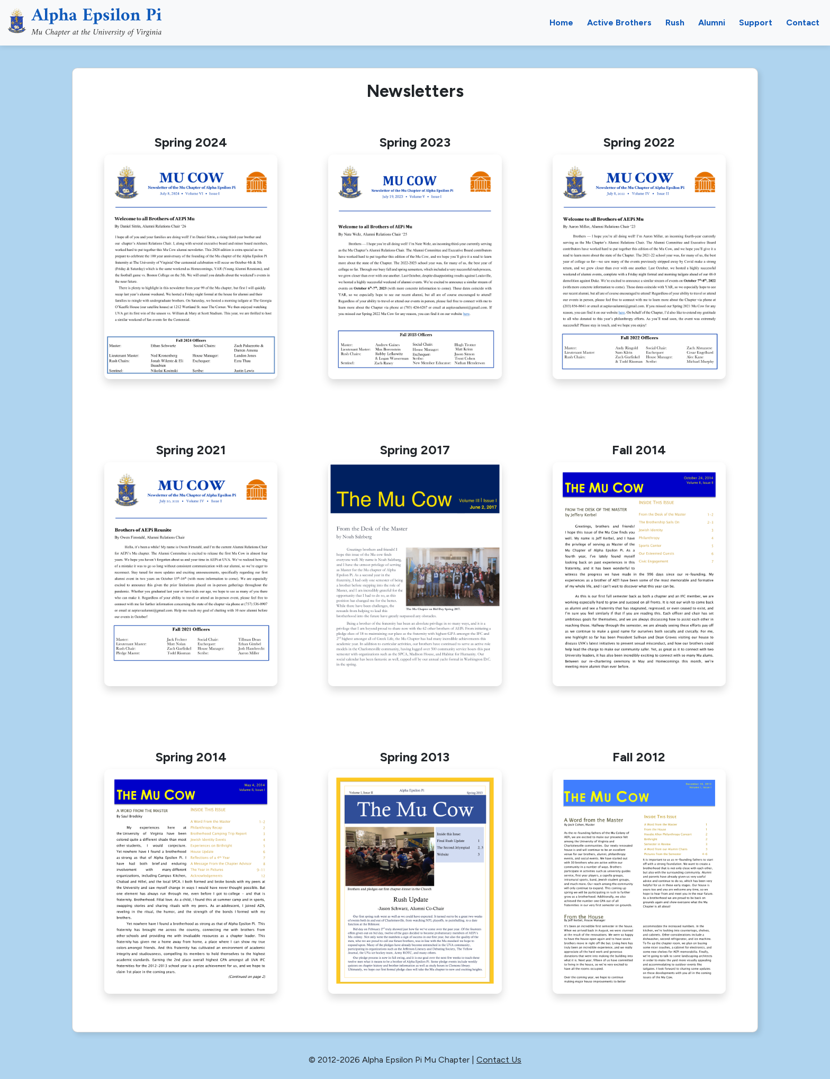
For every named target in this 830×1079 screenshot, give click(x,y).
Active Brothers (619, 22)
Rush (674, 22)
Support (755, 22)
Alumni (711, 22)
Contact (802, 22)
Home (561, 22)
